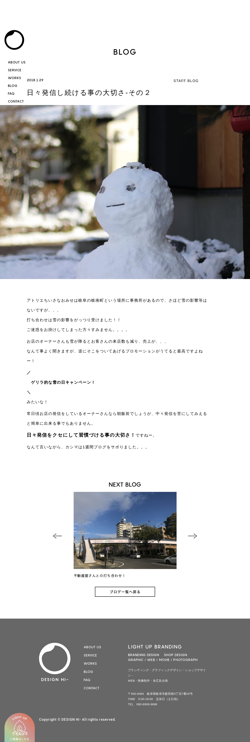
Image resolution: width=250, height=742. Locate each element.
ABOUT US (17, 62)
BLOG (13, 86)
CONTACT (16, 101)
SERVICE (14, 70)
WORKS (14, 78)
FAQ (11, 93)
